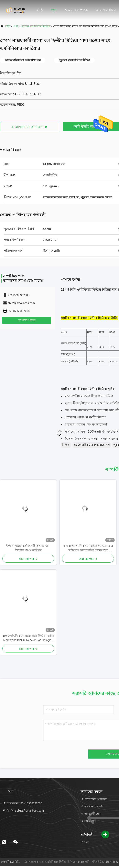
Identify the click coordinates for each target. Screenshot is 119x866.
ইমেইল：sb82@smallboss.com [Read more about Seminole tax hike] (23, 810)
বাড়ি (40, 10)
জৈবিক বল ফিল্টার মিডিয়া (35, 26)
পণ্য (53, 10)
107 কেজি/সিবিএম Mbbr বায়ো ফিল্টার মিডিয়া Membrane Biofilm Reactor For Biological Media (28, 638)
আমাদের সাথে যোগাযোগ (29, 127)
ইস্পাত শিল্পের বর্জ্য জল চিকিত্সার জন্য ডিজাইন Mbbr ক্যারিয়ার (28, 548)
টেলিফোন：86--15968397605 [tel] (22, 803)
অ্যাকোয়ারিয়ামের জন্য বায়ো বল (92, 444)
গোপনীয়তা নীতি (10, 861)
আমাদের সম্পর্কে (76, 10)
